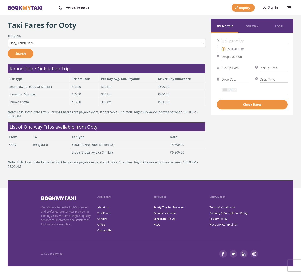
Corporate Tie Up (164, 219)
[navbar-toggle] (288, 8)
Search (20, 53)
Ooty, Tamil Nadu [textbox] (21, 43)
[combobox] (106, 43)
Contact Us (104, 230)
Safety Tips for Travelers (168, 207)
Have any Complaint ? (224, 224)
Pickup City (14, 36)
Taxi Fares (103, 213)
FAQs (156, 224)
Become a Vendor (164, 213)
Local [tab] (279, 26)
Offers (101, 224)
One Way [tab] (252, 26)
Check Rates (252, 104)
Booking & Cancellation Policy (229, 213)
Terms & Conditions (222, 207)
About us (103, 207)
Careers (102, 219)
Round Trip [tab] (224, 26)
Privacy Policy (218, 219)
